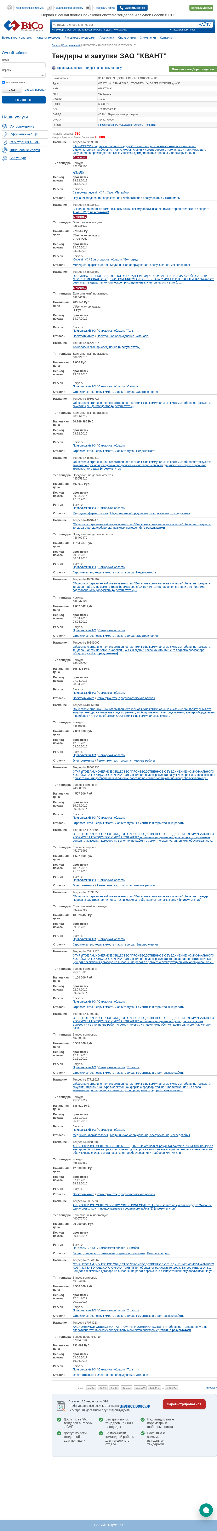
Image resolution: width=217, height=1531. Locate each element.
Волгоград (131, 259)
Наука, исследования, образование (96, 198)
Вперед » (211, 1387)
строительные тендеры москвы (83, 29)
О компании (148, 37)
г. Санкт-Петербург (117, 192)
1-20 (80, 1387)
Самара (132, 386)
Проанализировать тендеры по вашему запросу (89, 67)
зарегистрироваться (135, 1405)
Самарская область (131, 124)
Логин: (6, 59)
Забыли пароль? (35, 89)
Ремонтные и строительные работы (160, 823)
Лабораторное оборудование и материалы (151, 198)
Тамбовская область (112, 1248)
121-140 (154, 1387)
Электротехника (83, 336)
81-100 (126, 1387)
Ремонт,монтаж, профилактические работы (126, 698)
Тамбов (134, 1248)
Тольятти (150, 124)
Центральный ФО (84, 1248)
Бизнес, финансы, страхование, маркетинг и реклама (109, 1253)
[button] (206, 1510)
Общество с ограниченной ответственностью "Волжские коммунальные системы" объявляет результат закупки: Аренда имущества (142, 404)
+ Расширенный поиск (182, 29)
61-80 (114, 1387)
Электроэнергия (147, 391)
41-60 (102, 1387)
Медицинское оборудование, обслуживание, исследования (150, 265)
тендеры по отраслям (114, 29)
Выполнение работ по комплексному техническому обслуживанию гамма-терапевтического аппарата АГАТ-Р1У (141, 210)
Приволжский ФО (108, 124)
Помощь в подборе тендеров (193, 69)
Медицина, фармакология (90, 265)
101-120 (140, 1387)
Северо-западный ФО (87, 192)
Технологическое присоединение (107, 347)
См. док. (78, 171)
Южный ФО (80, 259)
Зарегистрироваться (184, 1404)
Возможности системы (17, 37)
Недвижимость (146, 451)
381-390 (171, 1387)
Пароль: (6, 70)
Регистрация (23, 99)
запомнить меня (13, 82)
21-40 (91, 1387)
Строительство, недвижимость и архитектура (103, 391)
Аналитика (106, 37)
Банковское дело (158, 1253)
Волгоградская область (106, 259)
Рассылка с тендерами (80, 37)
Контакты (166, 37)
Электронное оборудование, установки (123, 336)
